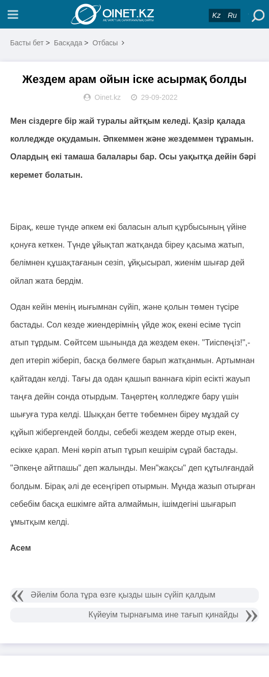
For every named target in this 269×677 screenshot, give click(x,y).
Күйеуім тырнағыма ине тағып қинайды (164, 614)
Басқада (68, 43)
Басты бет (27, 43)
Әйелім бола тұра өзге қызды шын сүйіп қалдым (123, 594)
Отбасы (105, 43)
